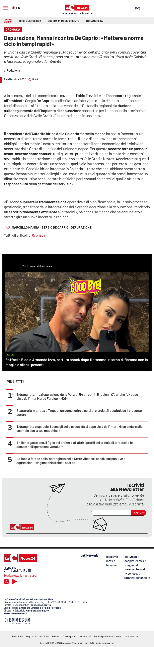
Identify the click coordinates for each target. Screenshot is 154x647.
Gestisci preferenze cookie (107, 636)
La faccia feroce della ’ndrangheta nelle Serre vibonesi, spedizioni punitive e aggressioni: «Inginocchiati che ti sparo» (70, 461)
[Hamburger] (5, 8)
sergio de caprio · (56, 227)
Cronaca (38, 235)
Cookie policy (70, 636)
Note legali (85, 636)
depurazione (81, 227)
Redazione (17, 636)
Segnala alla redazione (37, 636)
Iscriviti (139, 512)
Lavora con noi (131, 636)
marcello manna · (26, 227)
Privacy (56, 636)
